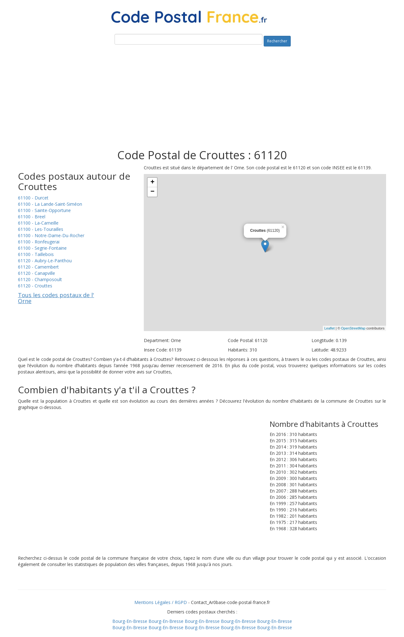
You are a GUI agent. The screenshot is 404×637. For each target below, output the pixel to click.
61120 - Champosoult (40, 279)
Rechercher (277, 41)
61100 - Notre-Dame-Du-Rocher (51, 235)
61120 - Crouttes (35, 286)
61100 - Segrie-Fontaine (42, 248)
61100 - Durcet (33, 198)
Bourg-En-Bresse (129, 621)
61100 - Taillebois (36, 254)
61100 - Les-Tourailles (40, 229)
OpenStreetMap (353, 328)
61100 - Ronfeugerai (38, 242)
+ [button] (152, 182)
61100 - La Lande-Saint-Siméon (50, 204)
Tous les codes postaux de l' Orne (56, 298)
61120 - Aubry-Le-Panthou (45, 261)
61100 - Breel (31, 217)
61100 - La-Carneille (38, 223)
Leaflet (329, 328)
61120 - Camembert (38, 267)
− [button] (152, 192)
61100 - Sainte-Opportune (44, 210)
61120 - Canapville (36, 273)
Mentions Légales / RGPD (160, 602)
